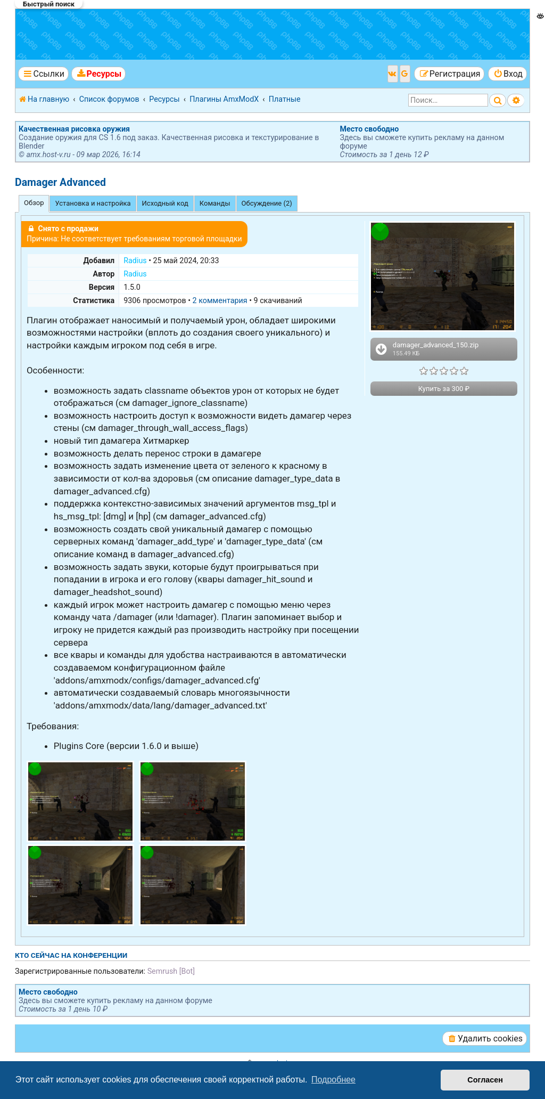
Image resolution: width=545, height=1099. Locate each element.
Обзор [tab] (34, 203)
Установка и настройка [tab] (92, 203)
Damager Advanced (60, 182)
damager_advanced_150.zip (426, 349)
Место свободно (369, 129)
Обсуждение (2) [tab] (267, 203)
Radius (134, 260)
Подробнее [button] (333, 1079)
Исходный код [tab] (165, 203)
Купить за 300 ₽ (443, 389)
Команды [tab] (215, 203)
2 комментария (220, 300)
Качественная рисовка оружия (74, 129)
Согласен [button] (485, 1080)
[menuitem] (98, 74)
